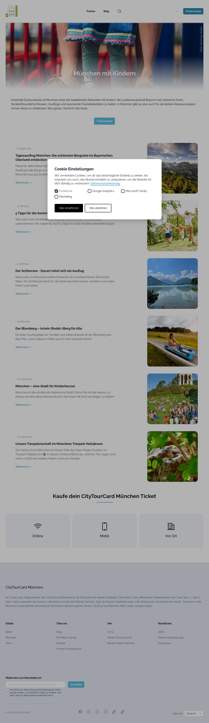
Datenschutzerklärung (105, 183)
